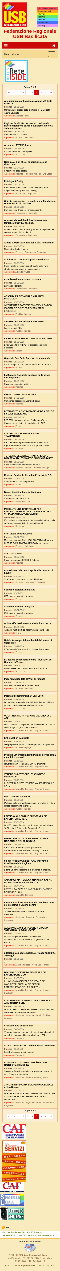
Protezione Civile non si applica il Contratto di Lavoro (28, 571)
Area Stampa (44, 22)
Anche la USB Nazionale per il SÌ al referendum (29, 242)
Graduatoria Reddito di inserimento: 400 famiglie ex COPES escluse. (25, 221)
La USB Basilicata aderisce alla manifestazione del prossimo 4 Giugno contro (29, 903)
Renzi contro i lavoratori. (17, 796)
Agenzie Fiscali (22, 116)
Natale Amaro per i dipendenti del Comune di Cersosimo (28, 641)
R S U (18, 633)
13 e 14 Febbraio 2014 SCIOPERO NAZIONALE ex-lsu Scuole (28, 1085)
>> (50, 92)
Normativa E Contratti (35, 582)
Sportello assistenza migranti (19, 589)
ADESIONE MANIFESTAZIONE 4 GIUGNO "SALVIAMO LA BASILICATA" (26, 929)
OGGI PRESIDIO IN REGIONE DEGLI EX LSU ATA (27, 716)
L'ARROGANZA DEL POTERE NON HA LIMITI (28, 338)
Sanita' (28, 468)
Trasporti (20, 1038)
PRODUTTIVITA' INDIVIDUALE (20, 394)
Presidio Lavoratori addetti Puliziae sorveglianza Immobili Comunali (30, 756)
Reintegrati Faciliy (14, 181)
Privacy (41, 25)
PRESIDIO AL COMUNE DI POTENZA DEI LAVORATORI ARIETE (25, 817)
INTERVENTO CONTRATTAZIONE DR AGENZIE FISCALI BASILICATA (29, 412)
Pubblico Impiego (33, 174)
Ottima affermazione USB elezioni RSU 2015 (27, 623)
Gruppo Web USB (27, 1265)
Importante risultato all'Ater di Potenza (24, 679)
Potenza (20, 137)
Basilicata (20, 526)
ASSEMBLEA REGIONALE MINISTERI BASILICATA (24, 297)
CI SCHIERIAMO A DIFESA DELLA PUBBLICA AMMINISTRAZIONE (28, 1001)
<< (9, 92)
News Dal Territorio (25, 730)
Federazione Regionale (26, 193)
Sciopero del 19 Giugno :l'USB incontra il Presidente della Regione (26, 862)
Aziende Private (22, 272)
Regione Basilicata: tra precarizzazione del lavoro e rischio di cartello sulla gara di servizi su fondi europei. (28, 126)
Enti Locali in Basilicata (16, 738)
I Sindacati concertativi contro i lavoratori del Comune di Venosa (28, 660)
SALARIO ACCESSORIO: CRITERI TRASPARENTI (22, 434)
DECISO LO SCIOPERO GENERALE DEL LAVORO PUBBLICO (25, 973)
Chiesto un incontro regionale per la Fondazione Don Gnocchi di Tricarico (30, 202)
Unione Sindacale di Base (34, 1255)
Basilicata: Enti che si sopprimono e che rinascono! (25, 163)
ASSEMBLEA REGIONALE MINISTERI (24, 321)
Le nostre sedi (44, 11)
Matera (19, 351)
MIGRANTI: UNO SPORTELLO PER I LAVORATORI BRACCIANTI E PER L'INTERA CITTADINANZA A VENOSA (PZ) (27, 511)
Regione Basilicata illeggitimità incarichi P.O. (28, 475)
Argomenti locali (22, 501)
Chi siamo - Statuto (47, 8)
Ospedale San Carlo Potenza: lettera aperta (27, 358)
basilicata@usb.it (45, 1235)
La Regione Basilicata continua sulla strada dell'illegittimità (27, 376)
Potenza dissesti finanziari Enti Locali (24, 696)
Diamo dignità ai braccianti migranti (23, 492)
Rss (7, 1227)
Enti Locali (29, 137)
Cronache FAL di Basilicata (18, 1025)
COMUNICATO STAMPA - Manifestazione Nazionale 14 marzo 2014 (25, 1063)
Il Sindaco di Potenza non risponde (22, 279)
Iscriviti (41, 17)
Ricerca (41, 20)
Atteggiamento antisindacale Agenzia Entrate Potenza (28, 102)
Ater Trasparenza (13, 553)
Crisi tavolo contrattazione (18, 533)
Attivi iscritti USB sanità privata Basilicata (26, 259)
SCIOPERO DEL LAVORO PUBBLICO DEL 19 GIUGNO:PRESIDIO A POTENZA (28, 881)
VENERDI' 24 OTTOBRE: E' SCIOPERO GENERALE (24, 775)
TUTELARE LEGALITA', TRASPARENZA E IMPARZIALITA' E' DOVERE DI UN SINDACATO (28, 457)
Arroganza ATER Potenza (17, 145)
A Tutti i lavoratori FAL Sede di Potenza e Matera (29, 1045)
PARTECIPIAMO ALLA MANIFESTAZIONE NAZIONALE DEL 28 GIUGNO (26, 839)
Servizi (41, 14)
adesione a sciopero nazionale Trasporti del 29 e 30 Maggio (30, 954)
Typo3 (52, 1265)
